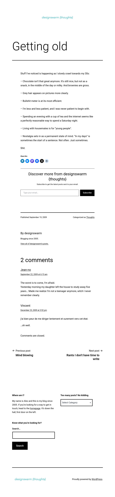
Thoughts (90, 217)
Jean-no (26, 270)
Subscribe (87, 193)
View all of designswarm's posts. (35, 244)
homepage (35, 408)
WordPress (97, 479)
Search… (16, 428)
